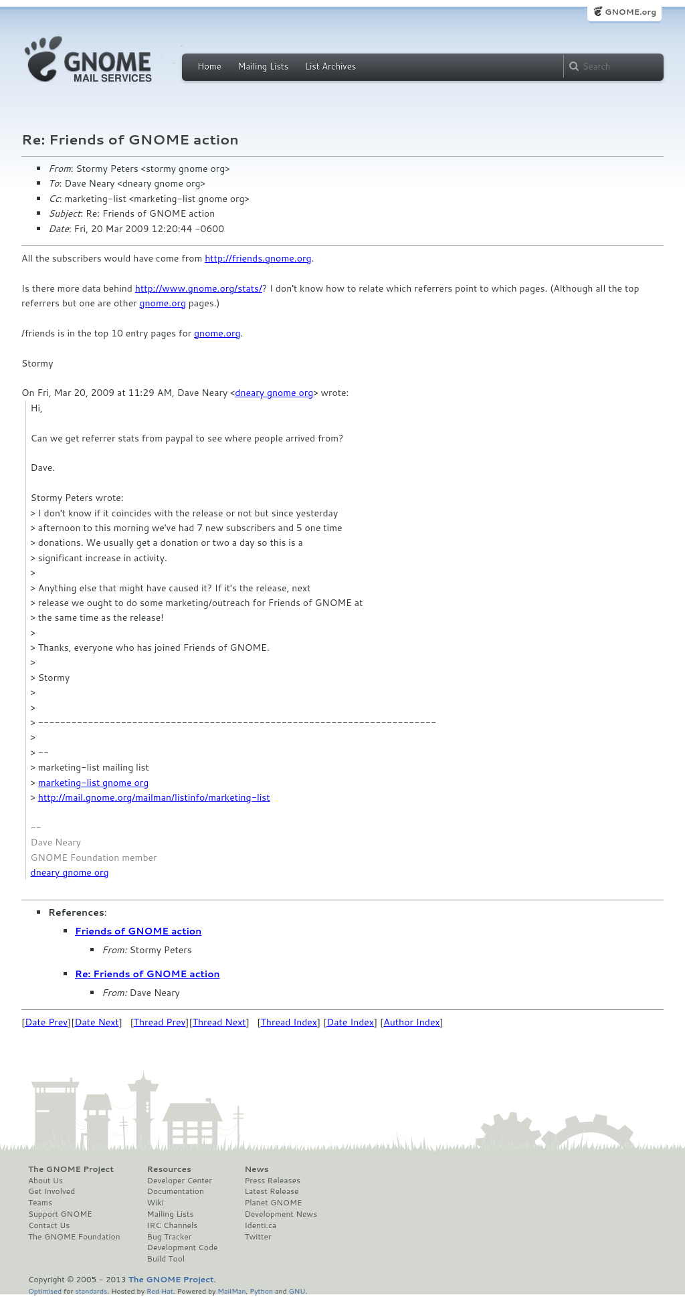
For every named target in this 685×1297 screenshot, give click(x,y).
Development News (280, 1214)
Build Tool (166, 1259)
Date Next (96, 1022)
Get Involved (51, 1191)
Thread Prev (160, 1022)
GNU (297, 1291)
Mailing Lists (262, 66)
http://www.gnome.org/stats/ (198, 288)
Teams (40, 1202)
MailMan (231, 1291)
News (256, 1169)
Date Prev (46, 1022)
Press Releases (272, 1180)
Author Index (411, 1022)
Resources (169, 1169)
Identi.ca (260, 1225)
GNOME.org (630, 11)
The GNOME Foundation (74, 1236)
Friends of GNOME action (138, 931)
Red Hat (159, 1291)
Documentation (175, 1191)
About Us (45, 1180)
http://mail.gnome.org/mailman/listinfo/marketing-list (154, 797)
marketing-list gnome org (93, 782)
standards (91, 1291)
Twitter (257, 1236)
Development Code (182, 1247)
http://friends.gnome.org (258, 258)
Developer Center (179, 1180)
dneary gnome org (274, 392)
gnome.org (163, 303)
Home (209, 66)
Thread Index (289, 1022)
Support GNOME (60, 1214)
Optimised (45, 1291)
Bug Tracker (169, 1236)
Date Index (350, 1022)
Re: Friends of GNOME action (147, 974)
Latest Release (271, 1191)
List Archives (330, 66)
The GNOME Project (71, 1169)
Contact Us (49, 1225)
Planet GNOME (273, 1202)
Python (261, 1291)
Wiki (155, 1202)
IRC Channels (172, 1225)
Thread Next (219, 1022)
